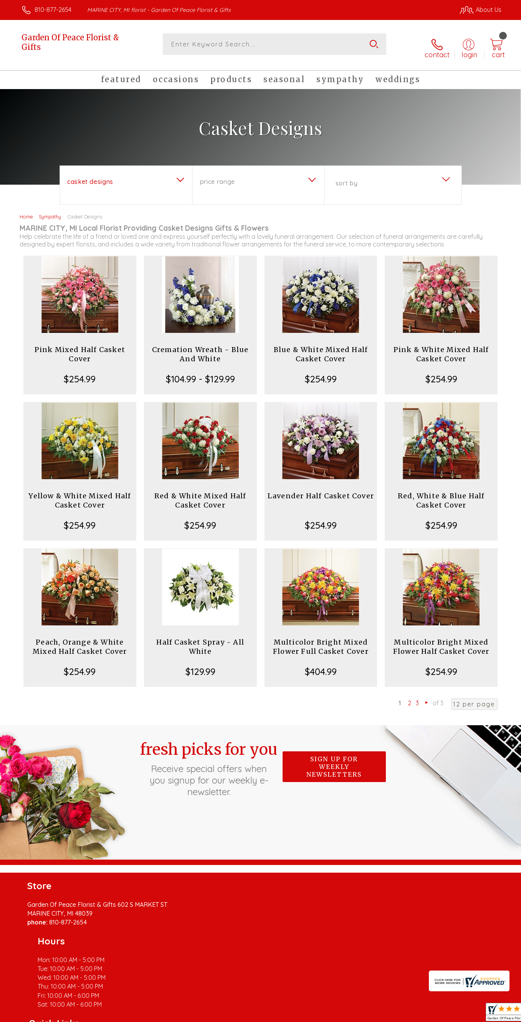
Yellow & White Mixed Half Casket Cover (79, 494)
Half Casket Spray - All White (200, 641)
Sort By (346, 177)
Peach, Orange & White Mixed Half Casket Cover (80, 641)
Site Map (481, 1013)
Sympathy (50, 210)
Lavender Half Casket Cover (321, 489)
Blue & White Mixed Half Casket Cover (321, 348)
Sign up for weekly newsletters (334, 760)
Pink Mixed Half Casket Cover (80, 348)
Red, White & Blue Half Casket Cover (441, 494)
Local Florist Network (433, 1013)
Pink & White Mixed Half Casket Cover (441, 348)
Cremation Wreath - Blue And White (200, 348)
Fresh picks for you (209, 762)
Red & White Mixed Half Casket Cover (200, 494)
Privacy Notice (378, 1013)
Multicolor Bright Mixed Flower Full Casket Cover (321, 641)
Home (26, 210)
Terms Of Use (333, 1013)
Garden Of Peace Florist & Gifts (70, 42)
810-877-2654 (53, 9)
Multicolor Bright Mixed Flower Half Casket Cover (441, 641)
